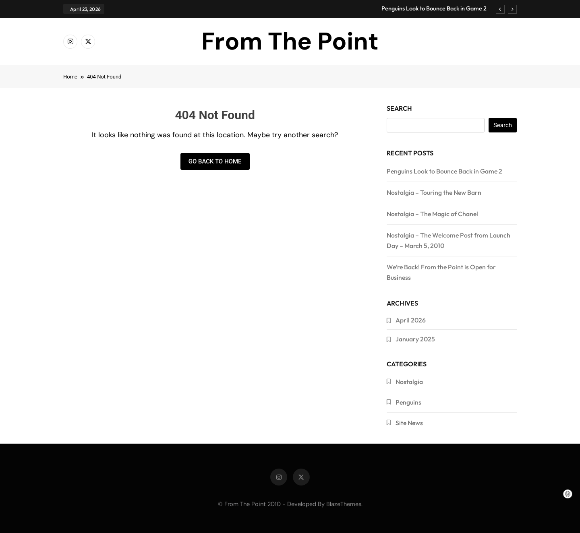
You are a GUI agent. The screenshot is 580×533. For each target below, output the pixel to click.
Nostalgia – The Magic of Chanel (432, 214)
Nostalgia (409, 382)
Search (399, 108)
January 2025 (415, 339)
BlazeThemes (343, 504)
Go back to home (215, 161)
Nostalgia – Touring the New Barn (434, 192)
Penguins (408, 402)
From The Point (290, 41)
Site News (409, 423)
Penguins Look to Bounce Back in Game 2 (434, 8)
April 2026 (411, 320)
